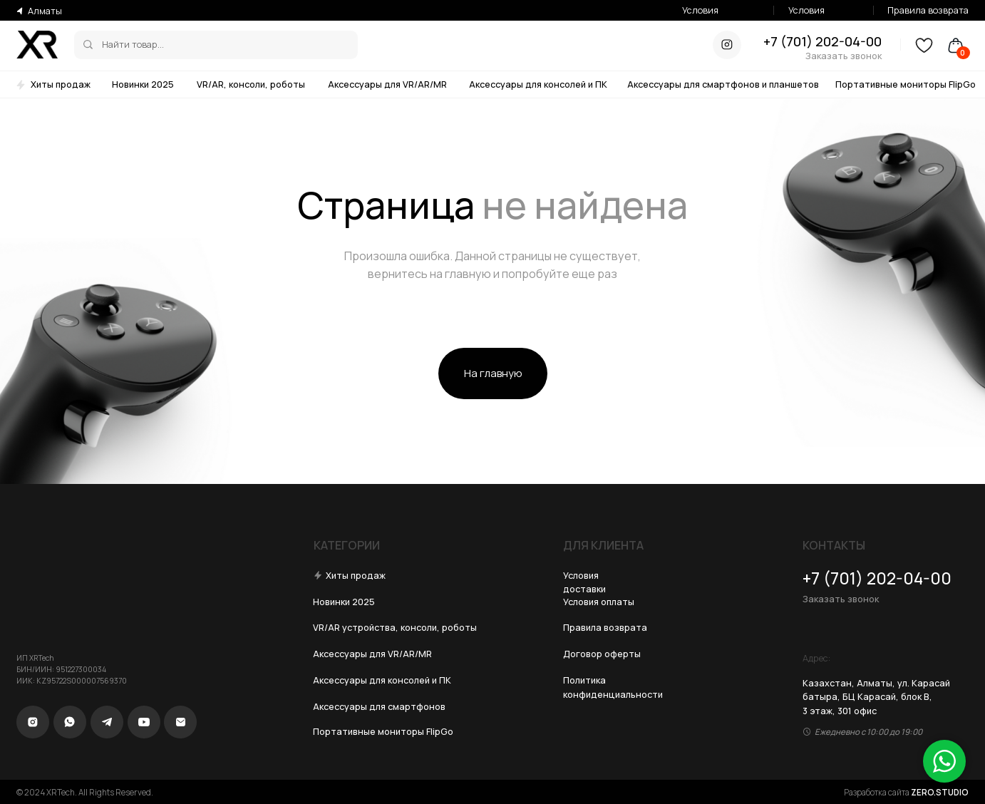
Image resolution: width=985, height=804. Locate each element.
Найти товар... (133, 44)
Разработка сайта (906, 792)
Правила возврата (928, 10)
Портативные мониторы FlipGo (905, 84)
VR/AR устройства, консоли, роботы (395, 627)
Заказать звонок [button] (843, 55)
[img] (88, 44)
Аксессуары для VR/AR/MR (387, 84)
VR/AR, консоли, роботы (251, 84)
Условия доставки (702, 17)
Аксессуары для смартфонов (379, 706)
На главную (493, 373)
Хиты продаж (61, 84)
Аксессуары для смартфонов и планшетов (723, 84)
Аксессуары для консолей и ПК (538, 84)
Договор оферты (602, 653)
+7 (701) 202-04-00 (822, 41)
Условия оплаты (806, 17)
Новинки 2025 (143, 84)
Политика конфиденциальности (613, 687)
